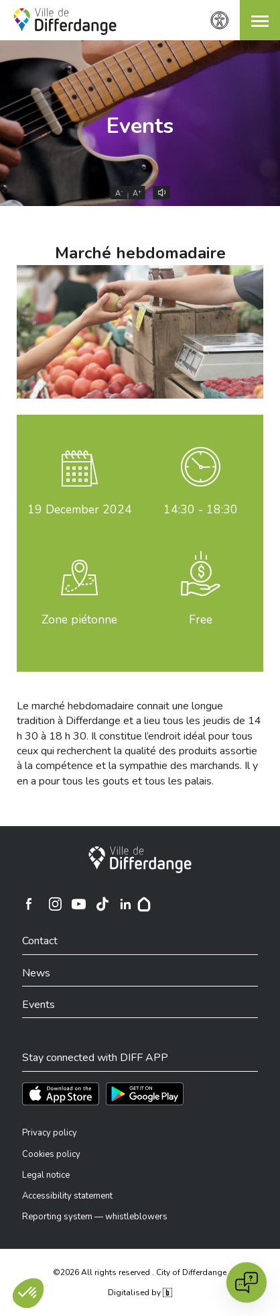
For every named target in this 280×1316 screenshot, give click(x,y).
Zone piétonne (79, 619)
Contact (40, 940)
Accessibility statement (67, 1196)
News (36, 973)
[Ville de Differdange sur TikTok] (101, 904)
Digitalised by (140, 1292)
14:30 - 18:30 (200, 509)
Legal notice (46, 1175)
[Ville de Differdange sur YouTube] (78, 904)
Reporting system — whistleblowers (94, 1217)
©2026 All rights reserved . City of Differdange (139, 1272)
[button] (260, 20)
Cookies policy (51, 1154)
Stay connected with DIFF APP (95, 1057)
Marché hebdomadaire (140, 253)
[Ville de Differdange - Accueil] (65, 21)
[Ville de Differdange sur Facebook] (28, 904)
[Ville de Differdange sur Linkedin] (125, 904)
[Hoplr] (144, 904)
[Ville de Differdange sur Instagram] (55, 904)
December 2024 (79, 509)
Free (200, 619)
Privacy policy (49, 1133)
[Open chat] (246, 1282)
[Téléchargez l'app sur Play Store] (145, 1093)
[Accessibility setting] (219, 20)
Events (140, 125)
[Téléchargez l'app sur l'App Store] (60, 1093)
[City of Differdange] (140, 859)
